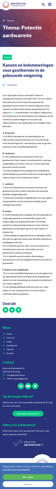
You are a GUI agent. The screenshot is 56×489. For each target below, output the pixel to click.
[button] (43, 4)
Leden (10, 341)
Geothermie (12, 345)
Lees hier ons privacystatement (16, 469)
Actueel (11, 353)
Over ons (11, 337)
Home (9, 334)
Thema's (10, 20)
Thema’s (11, 349)
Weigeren (28, 484)
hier (13, 112)
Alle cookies (28, 477)
